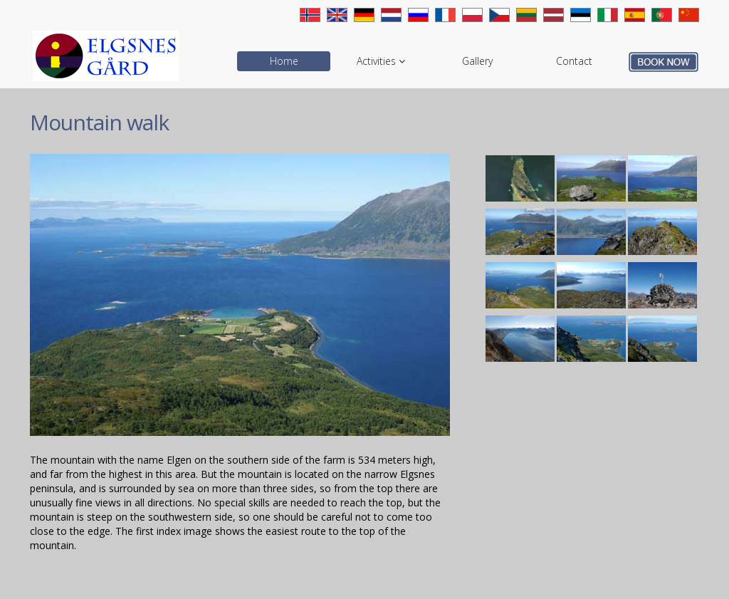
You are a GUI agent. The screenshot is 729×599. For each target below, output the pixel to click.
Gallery (477, 61)
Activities (381, 61)
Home (284, 61)
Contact (574, 61)
